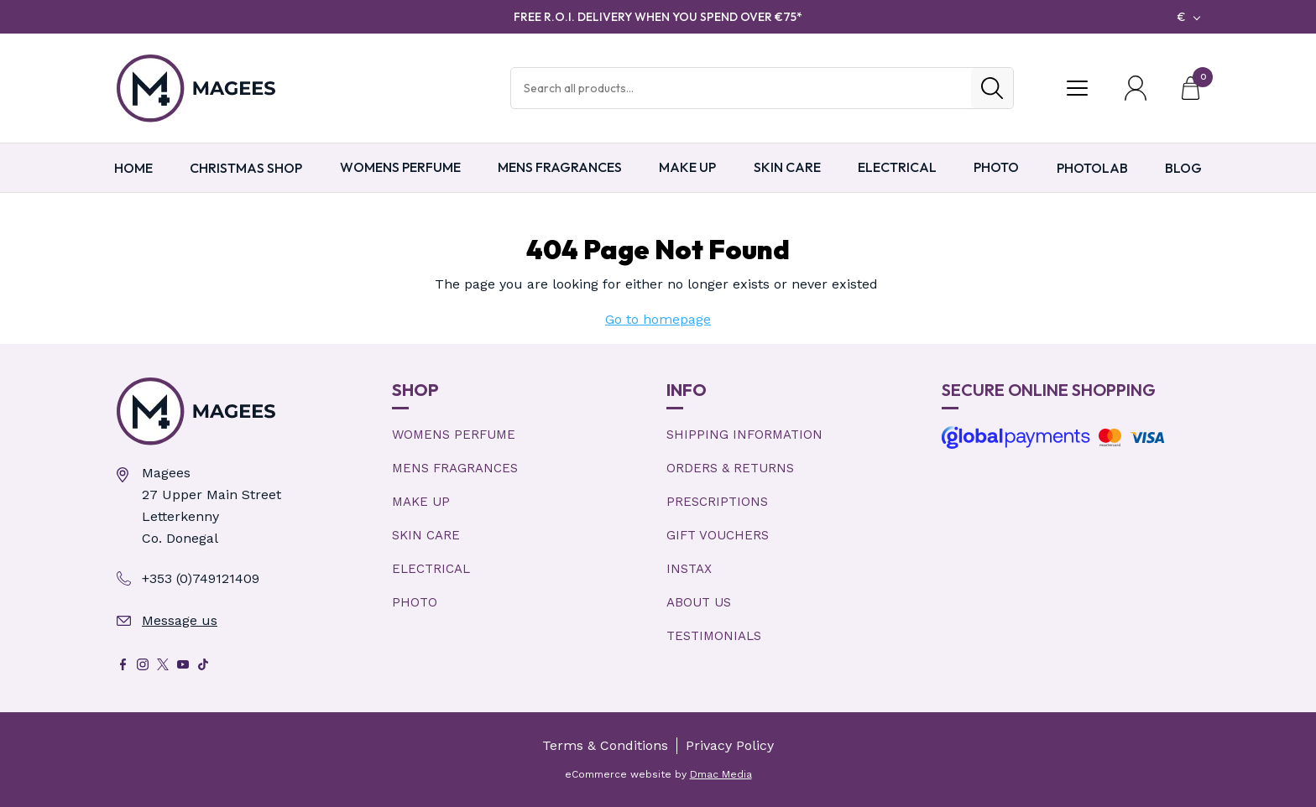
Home (133, 167)
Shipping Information (744, 434)
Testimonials (713, 635)
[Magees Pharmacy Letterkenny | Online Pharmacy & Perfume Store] (246, 411)
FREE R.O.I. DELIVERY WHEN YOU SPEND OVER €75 (658, 16)
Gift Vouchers (717, 535)
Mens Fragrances (560, 167)
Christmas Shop (246, 167)
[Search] (992, 88)
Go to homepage (658, 319)
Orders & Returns (730, 468)
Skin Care (787, 167)
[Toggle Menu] (1076, 88)
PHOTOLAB (1092, 167)
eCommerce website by (658, 774)
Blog (1183, 167)
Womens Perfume (400, 167)
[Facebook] (122, 664)
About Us (698, 602)
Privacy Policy (730, 745)
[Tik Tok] (203, 664)
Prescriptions (717, 501)
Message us (179, 620)
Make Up (687, 167)
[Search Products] (741, 88)
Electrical (897, 167)
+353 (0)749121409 (200, 578)
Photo (996, 167)
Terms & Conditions (605, 745)
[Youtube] (183, 664)
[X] (163, 664)
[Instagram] (143, 664)
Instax (689, 568)
